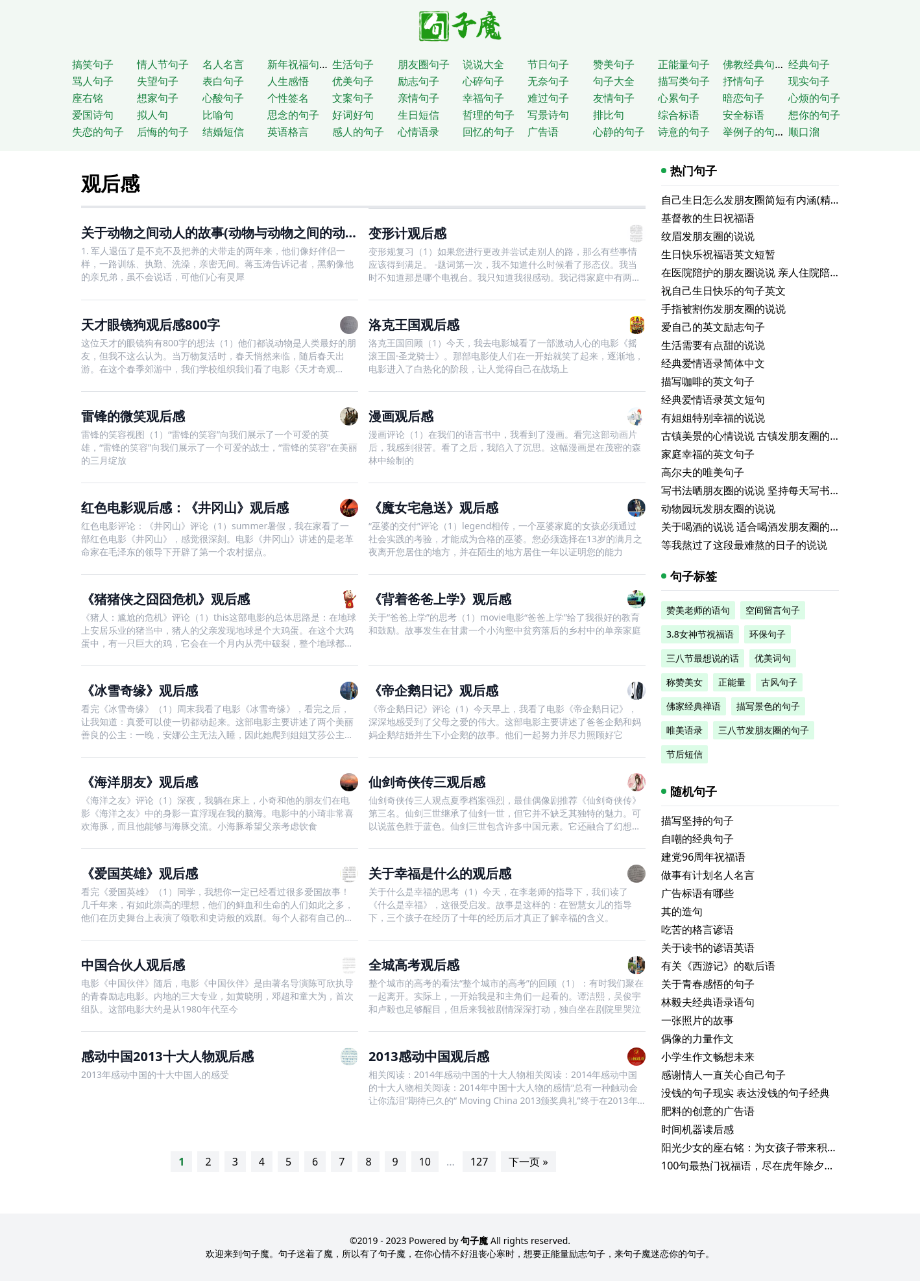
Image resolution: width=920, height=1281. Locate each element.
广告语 (543, 132)
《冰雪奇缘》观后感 (139, 690)
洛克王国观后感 (414, 324)
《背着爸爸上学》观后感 (440, 599)
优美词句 (773, 658)
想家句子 (157, 98)
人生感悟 (288, 81)
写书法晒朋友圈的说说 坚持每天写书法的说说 (766, 490)
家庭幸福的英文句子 (708, 454)
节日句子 (548, 64)
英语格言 (288, 132)
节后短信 (684, 754)
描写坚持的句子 (697, 820)
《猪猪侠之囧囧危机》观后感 (165, 599)
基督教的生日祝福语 (708, 218)
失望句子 (157, 81)
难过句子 (548, 98)
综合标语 (678, 115)
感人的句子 (358, 132)
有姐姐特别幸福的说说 (713, 418)
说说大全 (483, 64)
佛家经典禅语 (693, 706)
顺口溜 (803, 132)
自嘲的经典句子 (697, 839)
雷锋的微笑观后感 (133, 416)
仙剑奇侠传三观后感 (427, 782)
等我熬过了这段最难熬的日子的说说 (744, 545)
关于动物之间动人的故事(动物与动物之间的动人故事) (235, 232)
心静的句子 (619, 132)
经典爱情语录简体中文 (713, 363)
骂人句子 (93, 81)
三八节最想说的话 (702, 658)
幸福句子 (483, 98)
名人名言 (223, 64)
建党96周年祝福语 (703, 857)
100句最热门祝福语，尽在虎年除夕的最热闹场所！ (779, 1165)
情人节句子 (163, 64)
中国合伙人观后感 (133, 965)
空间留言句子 (772, 610)
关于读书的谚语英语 (708, 947)
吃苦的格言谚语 (697, 929)
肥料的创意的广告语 (708, 1111)
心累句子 (678, 98)
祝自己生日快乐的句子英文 (723, 290)
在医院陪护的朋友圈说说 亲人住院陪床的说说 (766, 272)
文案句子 (353, 98)
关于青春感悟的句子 (708, 984)
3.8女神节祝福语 (700, 634)
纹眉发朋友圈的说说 (708, 236)
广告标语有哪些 (697, 893)
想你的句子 (814, 115)
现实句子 (809, 81)
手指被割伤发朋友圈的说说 (723, 309)
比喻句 (218, 115)
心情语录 (418, 132)
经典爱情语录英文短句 (713, 399)
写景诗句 (548, 115)
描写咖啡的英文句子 (708, 381)
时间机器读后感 (697, 1129)
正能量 (731, 682)
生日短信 (418, 115)
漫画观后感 (401, 416)
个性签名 (288, 98)
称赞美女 (684, 682)
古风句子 (779, 682)
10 (425, 1162)
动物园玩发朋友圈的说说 (718, 508)
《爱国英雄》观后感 (139, 873)
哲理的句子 (488, 115)
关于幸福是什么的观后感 (440, 873)
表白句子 (223, 81)
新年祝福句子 (298, 64)
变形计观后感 (407, 233)
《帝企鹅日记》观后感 (433, 690)
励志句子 (418, 81)
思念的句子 (293, 115)
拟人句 (152, 115)
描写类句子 (684, 81)
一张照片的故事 (697, 1020)
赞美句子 (614, 64)
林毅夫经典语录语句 (708, 1002)
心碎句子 (483, 81)
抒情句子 (743, 81)
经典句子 (809, 64)
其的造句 (682, 911)
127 (479, 1162)
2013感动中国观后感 (429, 1056)
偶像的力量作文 (697, 1038)
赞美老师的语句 (698, 610)
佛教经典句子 (754, 64)
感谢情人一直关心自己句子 (723, 1075)
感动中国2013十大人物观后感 (167, 1056)
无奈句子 (548, 81)
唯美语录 (684, 730)
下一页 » (528, 1162)
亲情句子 (418, 98)
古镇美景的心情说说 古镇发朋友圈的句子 (756, 436)
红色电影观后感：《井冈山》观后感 (185, 507)
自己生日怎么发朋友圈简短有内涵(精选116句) (766, 200)
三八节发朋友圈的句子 (763, 730)
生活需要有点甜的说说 (713, 345)
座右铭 (87, 98)
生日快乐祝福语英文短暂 (718, 254)
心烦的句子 (814, 98)
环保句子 (767, 634)
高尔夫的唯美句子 (702, 472)
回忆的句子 (488, 132)
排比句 (608, 115)
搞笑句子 (93, 64)
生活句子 (353, 64)
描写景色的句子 (768, 706)
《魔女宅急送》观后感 (433, 507)
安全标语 (743, 115)
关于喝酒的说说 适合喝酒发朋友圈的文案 (756, 527)
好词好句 (353, 115)
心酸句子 (223, 98)
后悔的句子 (163, 132)
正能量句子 (684, 64)
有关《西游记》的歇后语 (718, 966)
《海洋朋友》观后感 (139, 782)
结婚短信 (223, 132)
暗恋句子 (743, 98)
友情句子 (614, 98)
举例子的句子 (754, 132)
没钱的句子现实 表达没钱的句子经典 (745, 1093)
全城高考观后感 (414, 965)
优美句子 (353, 81)
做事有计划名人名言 (708, 875)
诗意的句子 (684, 132)
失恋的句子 (98, 132)
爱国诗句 (93, 115)
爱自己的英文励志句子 (713, 327)
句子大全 (614, 81)
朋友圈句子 (424, 64)
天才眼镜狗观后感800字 (150, 324)
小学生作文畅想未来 (708, 1056)
